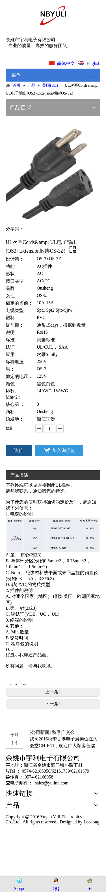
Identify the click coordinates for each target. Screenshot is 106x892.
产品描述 (19, 475)
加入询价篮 (63, 450)
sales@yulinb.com (51, 782)
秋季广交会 (63, 732)
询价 (18, 450)
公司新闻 (40, 732)
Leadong (91, 821)
